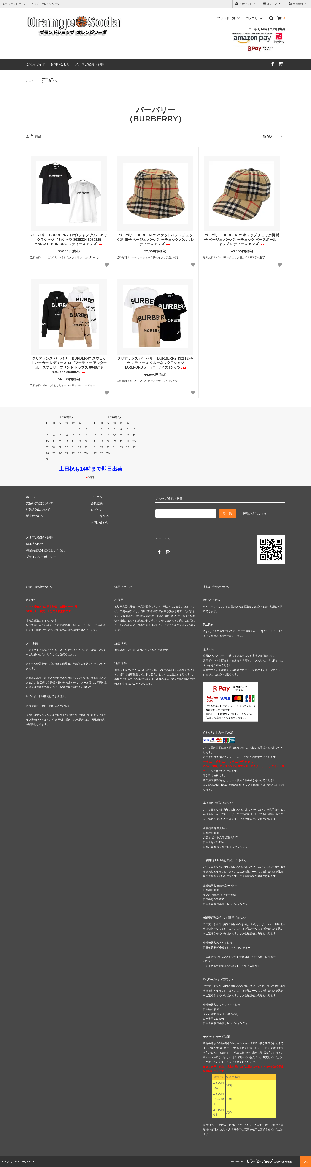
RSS (29, 543)
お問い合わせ (60, 64)
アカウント (245, 3)
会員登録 (298, 3)
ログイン (271, 3)
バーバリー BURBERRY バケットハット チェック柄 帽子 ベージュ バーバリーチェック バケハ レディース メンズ (155, 239)
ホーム (30, 81)
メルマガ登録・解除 (89, 64)
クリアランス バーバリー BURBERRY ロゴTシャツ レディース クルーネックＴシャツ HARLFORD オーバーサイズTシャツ (155, 362)
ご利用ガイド (35, 64)
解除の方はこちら (255, 513)
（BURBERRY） (50, 80)
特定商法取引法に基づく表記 (45, 550)
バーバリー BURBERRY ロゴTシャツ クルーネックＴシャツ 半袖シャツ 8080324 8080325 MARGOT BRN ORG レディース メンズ (69, 239)
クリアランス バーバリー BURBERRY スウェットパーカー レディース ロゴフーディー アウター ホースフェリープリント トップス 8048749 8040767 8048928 (69, 365)
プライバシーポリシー (41, 556)
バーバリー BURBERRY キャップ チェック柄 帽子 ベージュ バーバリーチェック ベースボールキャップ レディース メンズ (241, 239)
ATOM (39, 543)
